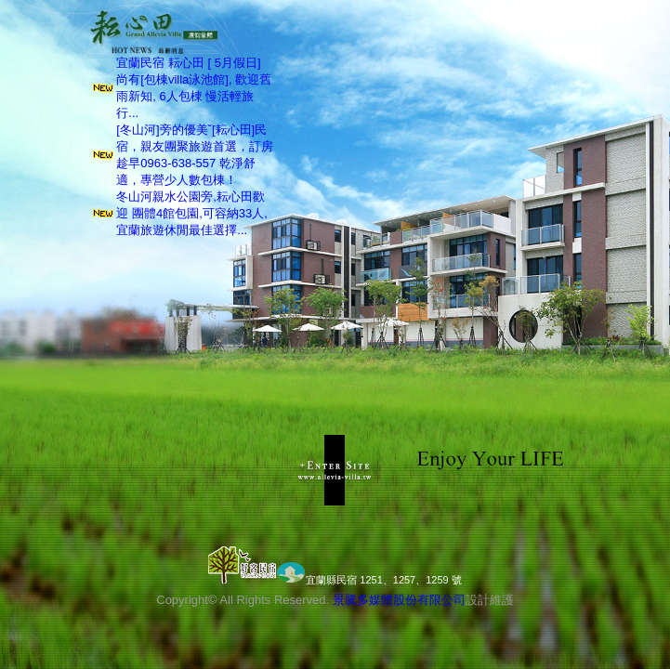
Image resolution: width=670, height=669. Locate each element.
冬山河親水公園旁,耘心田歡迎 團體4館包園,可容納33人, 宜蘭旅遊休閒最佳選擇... (192, 213)
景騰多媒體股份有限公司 (399, 600)
